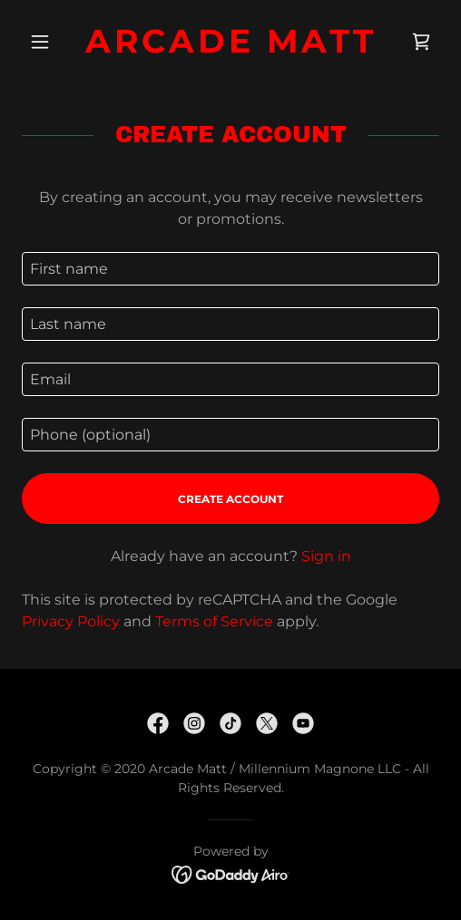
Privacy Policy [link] (71, 621)
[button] (53, 42)
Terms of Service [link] (214, 621)
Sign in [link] (326, 556)
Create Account (230, 499)
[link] (230, 41)
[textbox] (230, 269)
